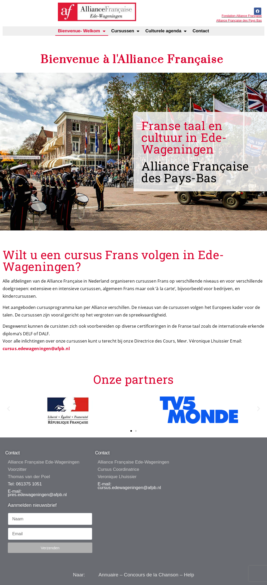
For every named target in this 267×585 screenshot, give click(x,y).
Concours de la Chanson (151, 574)
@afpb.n (151, 487)
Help (189, 574)
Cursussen (125, 31)
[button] (8, 408)
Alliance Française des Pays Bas (239, 20)
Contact (200, 30)
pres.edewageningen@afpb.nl (37, 494)
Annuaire (108, 574)
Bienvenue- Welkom (81, 31)
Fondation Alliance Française (242, 16)
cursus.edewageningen (120, 487)
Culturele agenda (166, 31)
